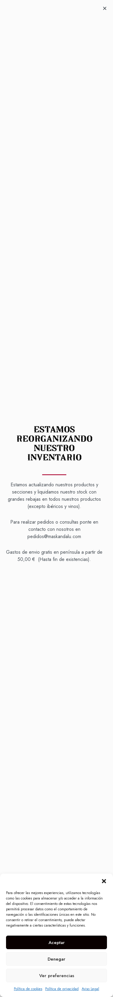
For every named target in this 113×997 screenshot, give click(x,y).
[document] (56, 498)
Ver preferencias (56, 975)
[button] (104, 881)
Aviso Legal (90, 989)
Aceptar (57, 942)
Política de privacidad (62, 989)
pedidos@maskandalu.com (54, 536)
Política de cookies (28, 989)
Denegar (56, 959)
